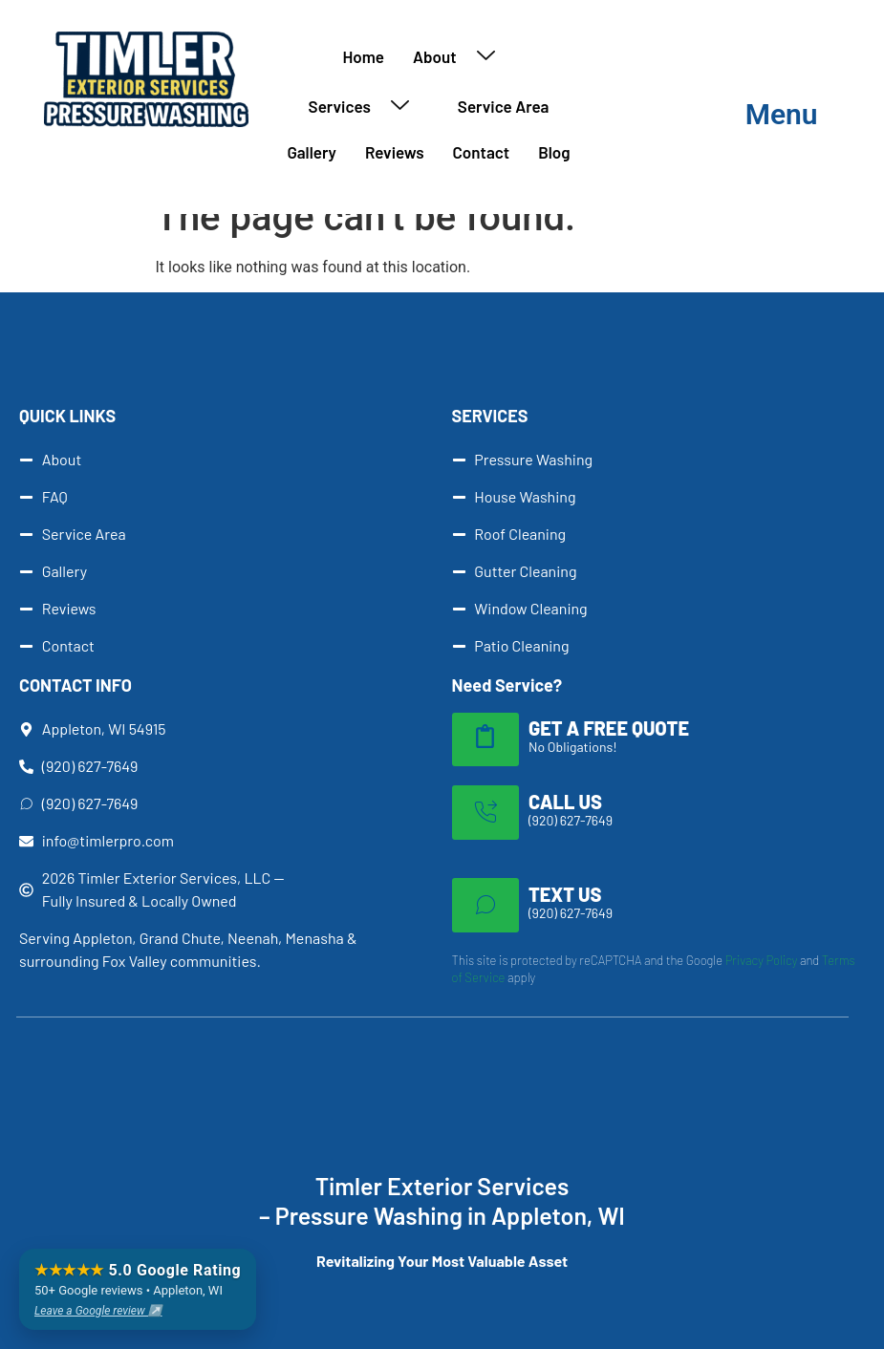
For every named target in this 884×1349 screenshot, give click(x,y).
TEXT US (565, 894)
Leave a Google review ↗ (98, 1310)
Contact (481, 151)
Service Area (504, 106)
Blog (554, 151)
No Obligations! (572, 747)
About (460, 56)
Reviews (394, 151)
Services (366, 106)
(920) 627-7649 (570, 820)
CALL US (565, 801)
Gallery (311, 151)
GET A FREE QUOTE (608, 728)
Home (364, 56)
